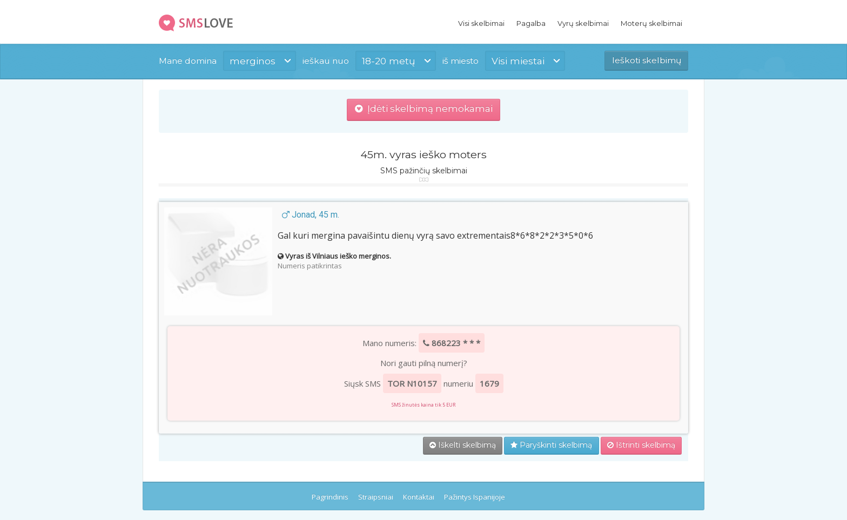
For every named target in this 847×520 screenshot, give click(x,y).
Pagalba (531, 23)
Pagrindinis (330, 497)
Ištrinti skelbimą (641, 445)
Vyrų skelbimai (583, 23)
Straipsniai (375, 497)
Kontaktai (418, 497)
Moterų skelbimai (651, 23)
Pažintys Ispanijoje (474, 497)
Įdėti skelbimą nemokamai (424, 108)
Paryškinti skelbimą (551, 445)
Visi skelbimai (481, 23)
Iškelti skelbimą (462, 445)
